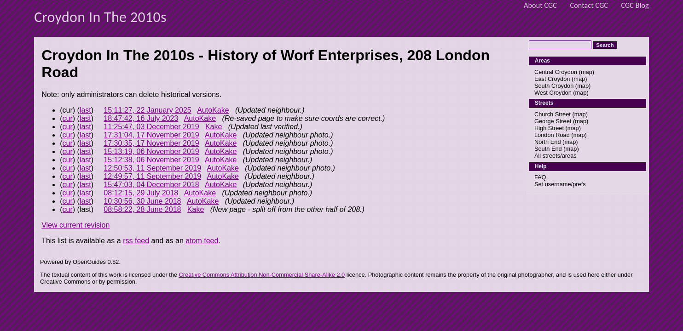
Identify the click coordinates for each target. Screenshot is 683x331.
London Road (552, 134)
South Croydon (553, 85)
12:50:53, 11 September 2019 (152, 168)
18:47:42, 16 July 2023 (141, 118)
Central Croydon (555, 71)
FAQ (540, 177)
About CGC (540, 5)
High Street (549, 128)
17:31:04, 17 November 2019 (151, 135)
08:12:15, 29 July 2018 (141, 193)
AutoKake (213, 110)
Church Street (552, 114)
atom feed (201, 241)
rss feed (136, 241)
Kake (213, 127)
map (586, 71)
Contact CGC (589, 5)
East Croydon (552, 78)
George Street (552, 121)
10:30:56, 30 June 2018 (142, 201)
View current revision (75, 225)
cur (68, 118)
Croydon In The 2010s (100, 17)
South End (548, 148)
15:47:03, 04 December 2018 (151, 184)
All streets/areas (555, 155)
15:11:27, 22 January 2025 (147, 110)
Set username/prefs (560, 184)
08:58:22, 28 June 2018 (142, 209)
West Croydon (553, 92)
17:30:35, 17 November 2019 (151, 143)
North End (547, 141)
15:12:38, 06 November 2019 (151, 160)
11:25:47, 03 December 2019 (151, 127)
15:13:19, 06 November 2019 (151, 151)
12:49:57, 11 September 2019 (152, 176)
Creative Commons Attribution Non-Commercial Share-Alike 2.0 (262, 274)
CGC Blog (635, 5)
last (85, 110)
